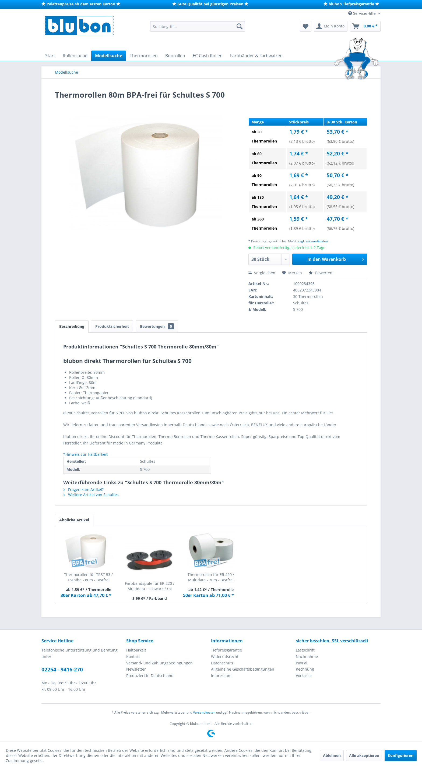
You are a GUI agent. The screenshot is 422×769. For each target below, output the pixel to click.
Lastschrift (305, 650)
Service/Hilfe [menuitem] (362, 13)
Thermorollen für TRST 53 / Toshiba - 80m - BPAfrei (88, 577)
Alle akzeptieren (364, 755)
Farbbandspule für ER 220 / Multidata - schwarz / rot (149, 586)
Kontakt (133, 656)
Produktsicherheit (112, 326)
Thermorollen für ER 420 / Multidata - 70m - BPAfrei (211, 577)
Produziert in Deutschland (150, 675)
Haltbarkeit (136, 650)
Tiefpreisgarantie (226, 650)
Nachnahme (307, 656)
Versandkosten (204, 712)
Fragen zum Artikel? (83, 489)
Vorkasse (304, 675)
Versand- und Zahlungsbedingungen (159, 662)
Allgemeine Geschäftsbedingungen (242, 669)
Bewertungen (157, 326)
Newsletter (136, 669)
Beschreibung (71, 326)
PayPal (301, 662)
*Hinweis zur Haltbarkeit (85, 454)
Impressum (221, 675)
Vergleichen (261, 272)
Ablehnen (332, 755)
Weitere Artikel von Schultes (91, 494)
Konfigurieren (400, 755)
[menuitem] (197, 26)
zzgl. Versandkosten (313, 241)
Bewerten (320, 272)
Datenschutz (222, 662)
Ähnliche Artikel (74, 519)
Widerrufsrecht (224, 656)
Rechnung (305, 669)
